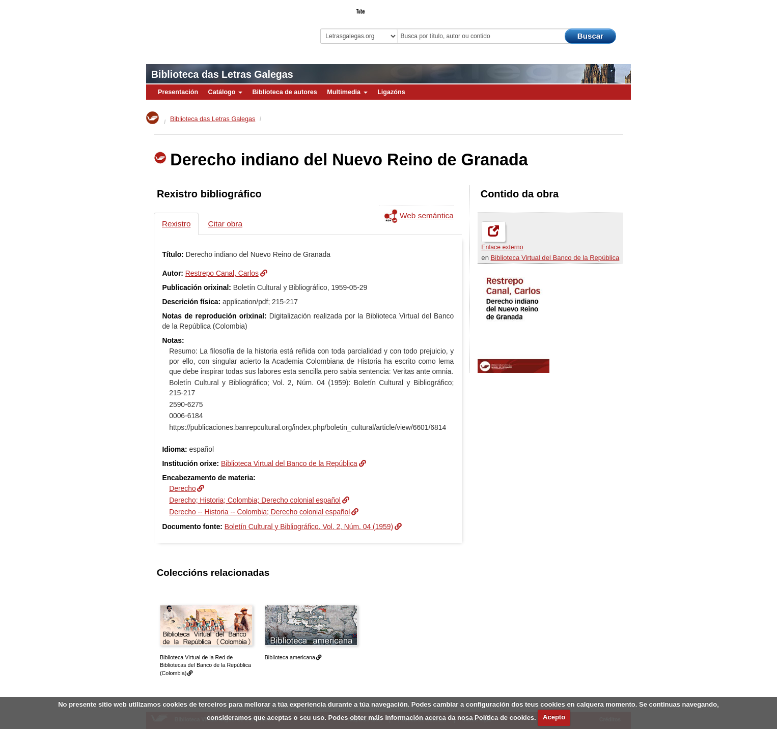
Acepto (554, 717)
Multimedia (347, 92)
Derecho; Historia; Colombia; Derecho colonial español (255, 500)
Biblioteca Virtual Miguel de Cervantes (218, 25)
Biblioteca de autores (284, 92)
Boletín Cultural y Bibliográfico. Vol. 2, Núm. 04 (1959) (309, 526)
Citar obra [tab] (225, 223)
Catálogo (225, 92)
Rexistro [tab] (176, 223)
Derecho (182, 488)
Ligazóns (391, 92)
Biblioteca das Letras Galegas (222, 74)
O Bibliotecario (584, 8)
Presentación (178, 92)
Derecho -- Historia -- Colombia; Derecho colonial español (259, 512)
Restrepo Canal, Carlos (222, 273)
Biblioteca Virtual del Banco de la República (555, 257)
